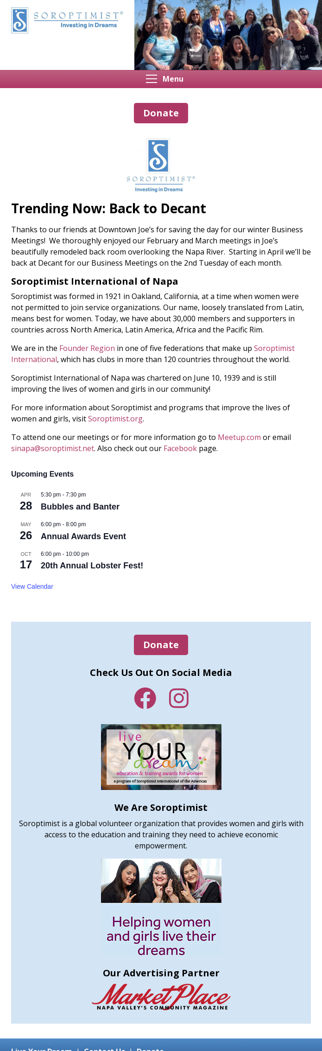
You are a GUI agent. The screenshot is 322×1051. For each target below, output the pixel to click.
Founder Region (87, 348)
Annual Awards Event (83, 536)
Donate (161, 644)
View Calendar (32, 586)
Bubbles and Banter (80, 506)
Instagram (179, 698)
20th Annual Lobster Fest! (92, 565)
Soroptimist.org (115, 419)
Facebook (145, 698)
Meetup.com (239, 437)
